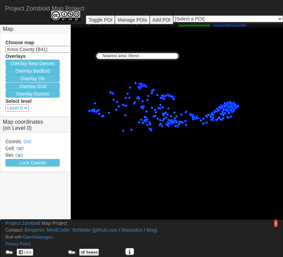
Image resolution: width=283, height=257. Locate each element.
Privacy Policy (18, 244)
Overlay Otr (33, 78)
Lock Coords (32, 163)
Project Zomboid (22, 223)
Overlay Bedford (32, 71)
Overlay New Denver (33, 63)
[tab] (35, 29)
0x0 (27, 141)
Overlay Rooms (32, 94)
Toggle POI (100, 20)
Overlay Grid (32, 86)
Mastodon (131, 230)
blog (150, 230)
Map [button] (8, 29)
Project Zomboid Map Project (44, 7)
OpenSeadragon (38, 237)
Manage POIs (132, 20)
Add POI (161, 20)
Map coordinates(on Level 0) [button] (23, 125)
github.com (105, 230)
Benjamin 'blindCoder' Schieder (58, 230)
